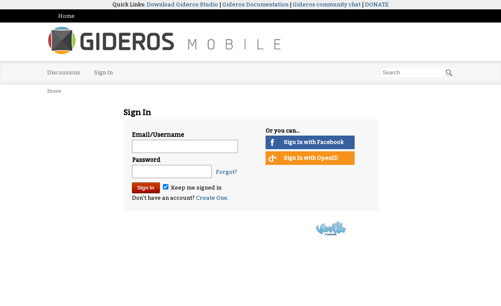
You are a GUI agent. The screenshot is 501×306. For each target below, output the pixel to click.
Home (66, 16)
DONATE (377, 4)
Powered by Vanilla (331, 228)
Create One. (212, 198)
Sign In (103, 72)
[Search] (449, 72)
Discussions (63, 72)
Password (146, 160)
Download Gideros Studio (182, 4)
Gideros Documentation (255, 4)
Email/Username (158, 135)
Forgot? (226, 172)
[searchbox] (417, 72)
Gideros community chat (327, 4)
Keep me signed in (192, 187)
